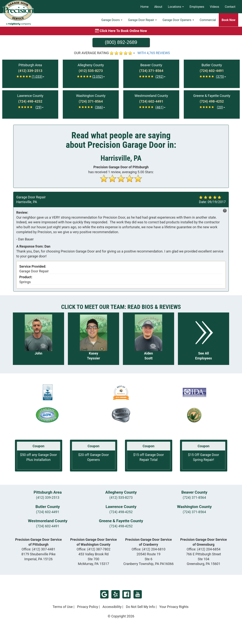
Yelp (115, 594)
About (158, 7)
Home (144, 7)
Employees (196, 7)
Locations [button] (176, 7)
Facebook (126, 594)
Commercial (208, 20)
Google (104, 594)
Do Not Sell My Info (140, 607)
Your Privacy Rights (173, 607)
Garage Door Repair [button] (142, 20)
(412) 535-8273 (121, 497)
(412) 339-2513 (47, 497)
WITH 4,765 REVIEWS (153, 53)
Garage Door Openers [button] (178, 20)
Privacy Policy (87, 607)
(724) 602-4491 (47, 512)
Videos (214, 7)
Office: (38, 549)
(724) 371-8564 (194, 497)
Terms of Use (63, 607)
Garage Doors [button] (111, 20)
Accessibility (112, 607)
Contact (230, 7)
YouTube (137, 594)
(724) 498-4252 (121, 512)
